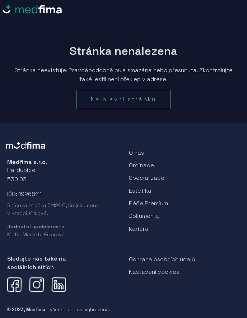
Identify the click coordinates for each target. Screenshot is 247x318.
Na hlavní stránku (123, 99)
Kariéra (139, 229)
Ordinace (141, 165)
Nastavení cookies (154, 272)
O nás (136, 152)
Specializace (146, 178)
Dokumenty (144, 216)
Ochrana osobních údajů (162, 259)
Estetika (140, 191)
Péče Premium (148, 203)
